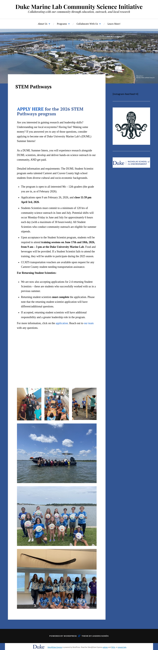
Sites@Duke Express (55, 647)
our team (89, 323)
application (62, 323)
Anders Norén (100, 636)
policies (105, 647)
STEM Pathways (33, 86)
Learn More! (114, 23)
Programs (62, 23)
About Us (42, 23)
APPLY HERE (30, 109)
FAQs (113, 647)
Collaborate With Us (87, 23)
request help (122, 647)
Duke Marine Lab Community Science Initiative (79, 6)
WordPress (70, 636)
